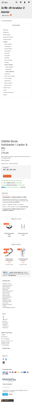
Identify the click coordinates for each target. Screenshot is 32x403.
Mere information (5, 160)
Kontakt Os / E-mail (6, 283)
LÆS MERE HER (12, 275)
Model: (6, 167)
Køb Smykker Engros (7, 297)
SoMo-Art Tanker (6, 294)
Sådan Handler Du (6, 286)
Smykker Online (11, 182)
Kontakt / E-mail (5, 343)
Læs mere (23, 187)
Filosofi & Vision (6, 292)
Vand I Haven (5, 303)
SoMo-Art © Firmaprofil (7, 291)
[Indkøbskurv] (16, 15)
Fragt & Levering (6, 288)
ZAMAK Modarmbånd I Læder (9, 234)
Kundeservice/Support (7, 285)
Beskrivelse (5, 193)
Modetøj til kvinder (12, 185)
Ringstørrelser (5, 298)
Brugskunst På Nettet (7, 304)
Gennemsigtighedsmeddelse (8, 307)
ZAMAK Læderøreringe (23, 233)
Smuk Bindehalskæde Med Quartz (23, 259)
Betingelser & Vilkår (6, 300)
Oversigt (4, 306)
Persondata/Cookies (7, 301)
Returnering (5, 289)
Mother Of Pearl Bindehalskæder (9, 259)
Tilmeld (5, 394)
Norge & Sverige (6, 295)
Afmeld (10, 394)
